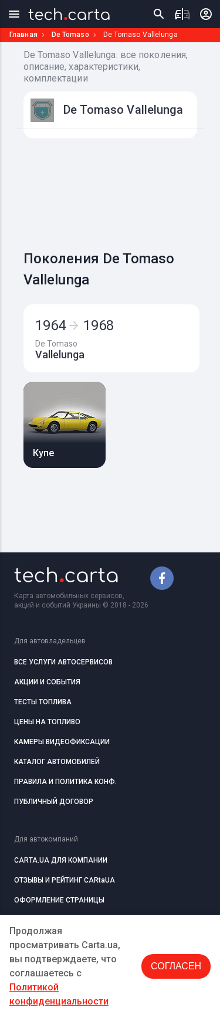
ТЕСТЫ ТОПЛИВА (43, 702)
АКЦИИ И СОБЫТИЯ (47, 682)
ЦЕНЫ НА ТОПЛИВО (47, 722)
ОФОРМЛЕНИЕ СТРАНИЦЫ (59, 900)
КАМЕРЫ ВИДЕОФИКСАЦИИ (62, 742)
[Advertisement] (121, 191)
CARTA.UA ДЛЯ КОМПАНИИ (60, 860)
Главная (23, 34)
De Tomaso (70, 34)
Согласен (176, 966)
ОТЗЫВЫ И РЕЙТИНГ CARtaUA (64, 880)
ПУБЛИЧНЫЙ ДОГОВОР (53, 802)
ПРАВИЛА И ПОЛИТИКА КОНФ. (65, 782)
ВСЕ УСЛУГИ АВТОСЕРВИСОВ (63, 662)
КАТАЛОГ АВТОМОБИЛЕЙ (57, 762)
